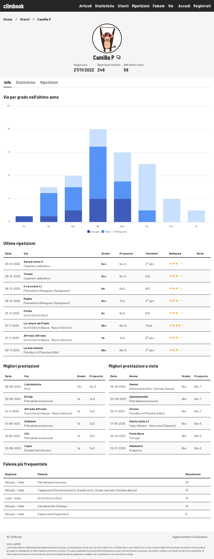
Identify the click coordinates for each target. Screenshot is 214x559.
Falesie (159, 6)
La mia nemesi (33, 348)
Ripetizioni (140, 6)
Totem (28, 274)
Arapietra (135, 450)
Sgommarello (138, 396)
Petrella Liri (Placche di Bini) (41, 352)
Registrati (202, 6)
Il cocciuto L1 (33, 286)
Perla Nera (136, 433)
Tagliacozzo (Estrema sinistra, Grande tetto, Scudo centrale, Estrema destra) (87, 490)
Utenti (123, 6)
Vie (170, 6)
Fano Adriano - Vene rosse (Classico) (152, 425)
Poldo (28, 311)
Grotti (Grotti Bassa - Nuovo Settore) (47, 327)
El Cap (28, 396)
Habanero (136, 446)
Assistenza (200, 537)
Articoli (85, 6)
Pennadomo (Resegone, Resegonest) (47, 290)
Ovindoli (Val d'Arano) (37, 450)
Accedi (184, 6)
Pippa (28, 298)
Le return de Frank (36, 323)
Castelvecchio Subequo (53, 506)
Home (7, 19)
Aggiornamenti (182, 537)
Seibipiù (30, 421)
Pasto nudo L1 (139, 421)
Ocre (27, 388)
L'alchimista (32, 384)
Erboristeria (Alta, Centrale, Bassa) (151, 388)
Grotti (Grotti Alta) (35, 315)
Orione (134, 409)
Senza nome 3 (33, 261)
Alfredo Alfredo (35, 335)
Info (7, 82)
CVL (27, 433)
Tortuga (134, 438)
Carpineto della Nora (37, 266)
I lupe (28, 446)
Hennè (133, 384)
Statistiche (104, 6)
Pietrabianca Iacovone (38, 401)
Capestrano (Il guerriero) (53, 514)
